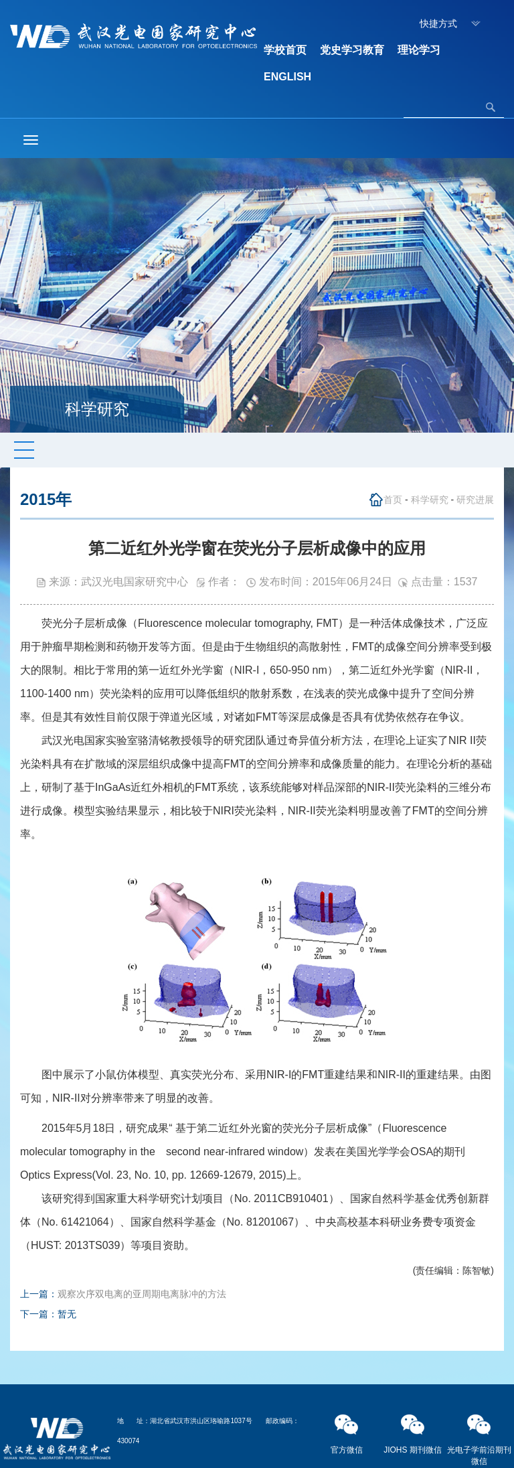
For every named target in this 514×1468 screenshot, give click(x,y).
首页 (392, 499)
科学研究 (429, 499)
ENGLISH (287, 76)
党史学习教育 (352, 50)
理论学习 (419, 50)
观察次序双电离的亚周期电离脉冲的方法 (142, 1294)
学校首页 (285, 50)
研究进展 (475, 499)
